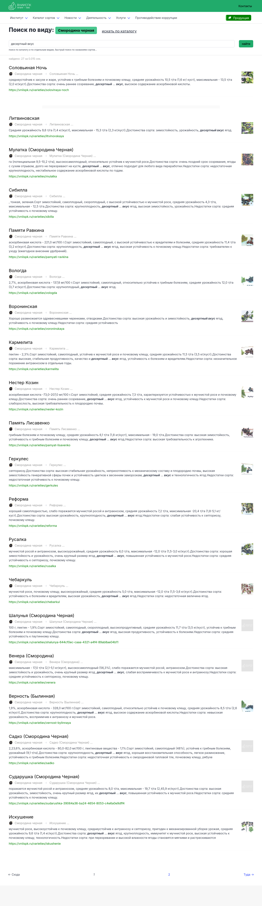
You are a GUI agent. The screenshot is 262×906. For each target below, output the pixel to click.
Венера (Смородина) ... (66, 662)
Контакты (245, 6)
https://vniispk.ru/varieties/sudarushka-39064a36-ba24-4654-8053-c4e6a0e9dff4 (67, 803)
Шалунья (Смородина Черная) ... (73, 621)
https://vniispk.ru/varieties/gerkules (33, 485)
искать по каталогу (119, 31)
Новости (70, 18)
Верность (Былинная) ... (66, 702)
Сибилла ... (57, 196)
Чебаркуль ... (58, 586)
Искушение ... (59, 823)
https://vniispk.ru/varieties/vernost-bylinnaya (40, 723)
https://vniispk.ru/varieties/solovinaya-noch (39, 90)
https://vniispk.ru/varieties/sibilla (31, 216)
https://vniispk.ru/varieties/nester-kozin (36, 409)
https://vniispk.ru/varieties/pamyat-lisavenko (39, 445)
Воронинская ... (60, 312)
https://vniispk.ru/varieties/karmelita (34, 369)
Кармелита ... (59, 348)
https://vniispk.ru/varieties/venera (32, 682)
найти (246, 44)
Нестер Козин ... (61, 389)
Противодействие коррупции (156, 18)
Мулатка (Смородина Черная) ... (72, 156)
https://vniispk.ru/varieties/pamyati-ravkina (38, 257)
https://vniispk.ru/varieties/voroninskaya (36, 329)
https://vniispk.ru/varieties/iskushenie (35, 843)
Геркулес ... (57, 465)
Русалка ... (56, 545)
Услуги (121, 18)
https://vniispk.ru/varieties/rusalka (32, 566)
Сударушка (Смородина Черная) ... (74, 783)
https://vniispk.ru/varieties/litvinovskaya (36, 136)
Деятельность (96, 18)
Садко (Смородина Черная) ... (71, 742)
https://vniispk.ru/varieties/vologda (33, 293)
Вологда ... (57, 277)
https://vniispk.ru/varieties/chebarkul (34, 602)
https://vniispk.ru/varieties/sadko (31, 763)
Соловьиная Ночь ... (63, 74)
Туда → (249, 874)
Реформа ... (57, 505)
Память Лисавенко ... (64, 429)
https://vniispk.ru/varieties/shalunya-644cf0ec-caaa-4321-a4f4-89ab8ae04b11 (63, 642)
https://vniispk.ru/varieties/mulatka (33, 176)
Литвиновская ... (61, 124)
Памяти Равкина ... (62, 236)
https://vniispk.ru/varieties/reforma (33, 526)
